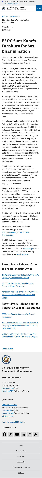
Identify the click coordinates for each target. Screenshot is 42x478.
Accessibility (21, 462)
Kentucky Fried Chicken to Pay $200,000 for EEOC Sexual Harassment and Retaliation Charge (19, 295)
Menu (39, 8)
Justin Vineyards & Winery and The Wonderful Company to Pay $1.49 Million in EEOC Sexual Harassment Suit (20, 325)
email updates (22, 254)
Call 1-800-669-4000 (9, 404)
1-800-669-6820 (8, 388)
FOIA (21, 445)
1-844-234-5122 (8, 391)
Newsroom (14, 16)
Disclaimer (21, 456)
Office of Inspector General (21, 467)
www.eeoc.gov (28, 248)
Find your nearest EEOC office (13, 422)
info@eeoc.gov (8, 416)
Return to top (7, 349)
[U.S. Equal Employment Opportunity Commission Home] (16, 8)
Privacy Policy (21, 451)
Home (4, 16)
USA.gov (21, 473)
